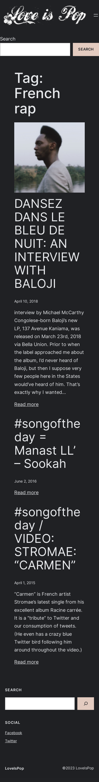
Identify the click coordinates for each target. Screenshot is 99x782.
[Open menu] (96, 15)
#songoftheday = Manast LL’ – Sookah (47, 443)
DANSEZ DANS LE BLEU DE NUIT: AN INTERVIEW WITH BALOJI (47, 243)
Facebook (13, 733)
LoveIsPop (14, 768)
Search (8, 39)
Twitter (11, 741)
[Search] (85, 703)
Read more (26, 404)
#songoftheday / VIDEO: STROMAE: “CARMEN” (47, 538)
